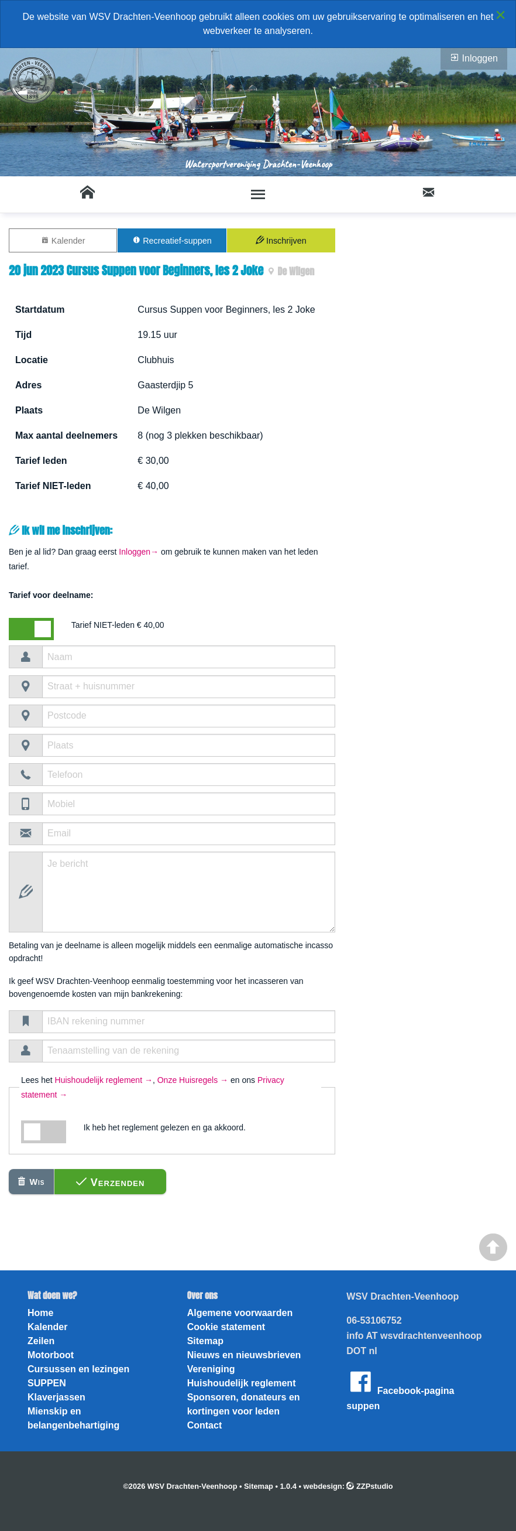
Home (40, 1313)
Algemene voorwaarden (240, 1313)
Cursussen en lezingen (78, 1369)
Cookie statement (226, 1327)
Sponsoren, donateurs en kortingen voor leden (243, 1404)
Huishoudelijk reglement (241, 1383)
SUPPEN (46, 1383)
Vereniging (211, 1369)
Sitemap (205, 1341)
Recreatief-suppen (172, 240)
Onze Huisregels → (192, 1080)
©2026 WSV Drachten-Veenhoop (180, 1486)
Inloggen (474, 58)
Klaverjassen (56, 1397)
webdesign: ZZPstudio (348, 1486)
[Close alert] (500, 14)
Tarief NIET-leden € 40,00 (117, 625)
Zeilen (40, 1341)
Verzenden (110, 1182)
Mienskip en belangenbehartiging (73, 1418)
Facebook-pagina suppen (400, 1389)
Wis (31, 1182)
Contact (204, 1425)
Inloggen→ (139, 551)
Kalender (63, 240)
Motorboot (50, 1355)
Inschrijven (281, 240)
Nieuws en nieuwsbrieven (244, 1355)
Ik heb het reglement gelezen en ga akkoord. (165, 1127)
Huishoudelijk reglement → (104, 1080)
